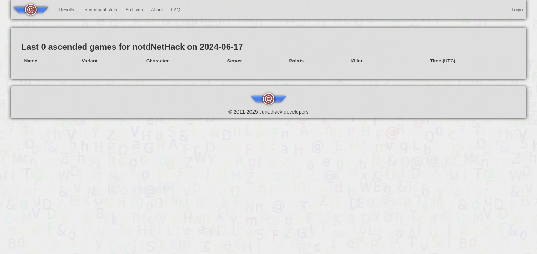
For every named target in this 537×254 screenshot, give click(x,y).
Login (517, 9)
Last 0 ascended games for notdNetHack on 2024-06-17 (132, 47)
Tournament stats (100, 9)
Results (66, 9)
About (157, 9)
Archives (134, 9)
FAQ (175, 9)
